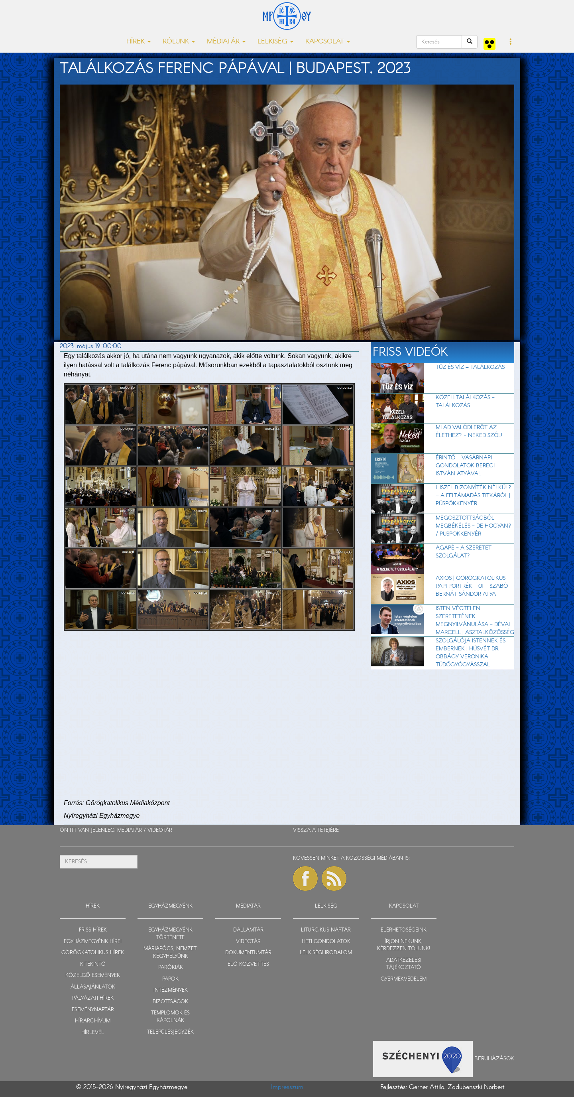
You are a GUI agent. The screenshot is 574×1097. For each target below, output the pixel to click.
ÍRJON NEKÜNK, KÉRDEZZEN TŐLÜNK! (403, 945)
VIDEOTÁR (159, 830)
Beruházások (494, 1058)
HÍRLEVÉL (92, 1032)
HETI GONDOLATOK (326, 941)
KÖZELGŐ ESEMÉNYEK (92, 975)
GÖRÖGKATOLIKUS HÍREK (92, 953)
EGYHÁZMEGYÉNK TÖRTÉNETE (170, 933)
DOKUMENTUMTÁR (248, 953)
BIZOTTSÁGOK (170, 1002)
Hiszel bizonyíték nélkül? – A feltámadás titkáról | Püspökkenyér (473, 496)
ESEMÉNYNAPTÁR (93, 1010)
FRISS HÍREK (93, 930)
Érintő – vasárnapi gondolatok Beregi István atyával (465, 466)
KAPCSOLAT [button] (327, 42)
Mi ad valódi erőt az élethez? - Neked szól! (469, 431)
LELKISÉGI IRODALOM (326, 953)
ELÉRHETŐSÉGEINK (404, 930)
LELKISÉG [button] (275, 42)
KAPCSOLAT (404, 906)
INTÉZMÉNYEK (170, 990)
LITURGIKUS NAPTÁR (326, 930)
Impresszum (287, 1087)
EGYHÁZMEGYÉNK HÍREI (93, 941)
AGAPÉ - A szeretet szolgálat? (463, 552)
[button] (510, 42)
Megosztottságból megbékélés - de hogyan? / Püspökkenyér (473, 526)
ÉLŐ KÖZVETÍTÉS (248, 964)
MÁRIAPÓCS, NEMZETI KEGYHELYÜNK (171, 952)
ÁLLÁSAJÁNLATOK (93, 987)
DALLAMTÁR (248, 930)
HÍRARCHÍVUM (92, 1021)
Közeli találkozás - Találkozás (465, 402)
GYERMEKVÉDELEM (404, 979)
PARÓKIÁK (170, 967)
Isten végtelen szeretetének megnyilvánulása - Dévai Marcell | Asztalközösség (475, 620)
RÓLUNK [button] (179, 42)
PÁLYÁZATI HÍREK (93, 998)
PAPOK (170, 979)
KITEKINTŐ (93, 964)
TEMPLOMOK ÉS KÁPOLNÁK (170, 1016)
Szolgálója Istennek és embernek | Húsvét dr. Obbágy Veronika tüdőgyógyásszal (470, 653)
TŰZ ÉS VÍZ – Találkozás (470, 367)
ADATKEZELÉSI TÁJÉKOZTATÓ (403, 964)
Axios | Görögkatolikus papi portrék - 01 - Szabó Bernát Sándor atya (472, 586)
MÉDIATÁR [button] (226, 42)
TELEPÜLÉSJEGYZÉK (170, 1032)
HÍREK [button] (138, 42)
